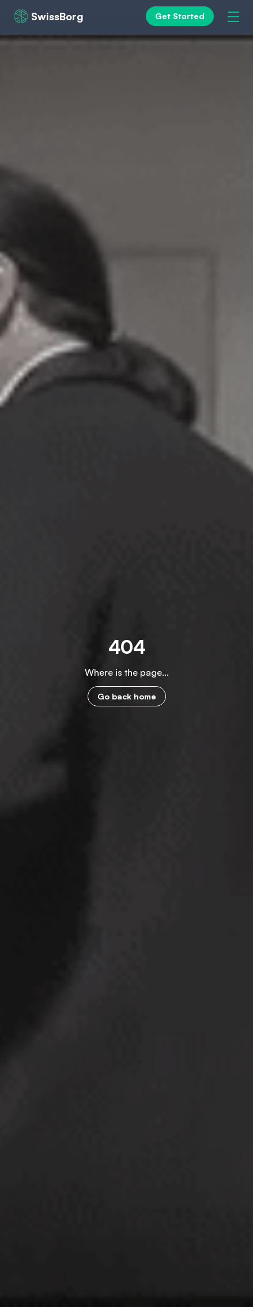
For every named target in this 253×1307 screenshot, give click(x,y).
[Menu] (233, 16)
